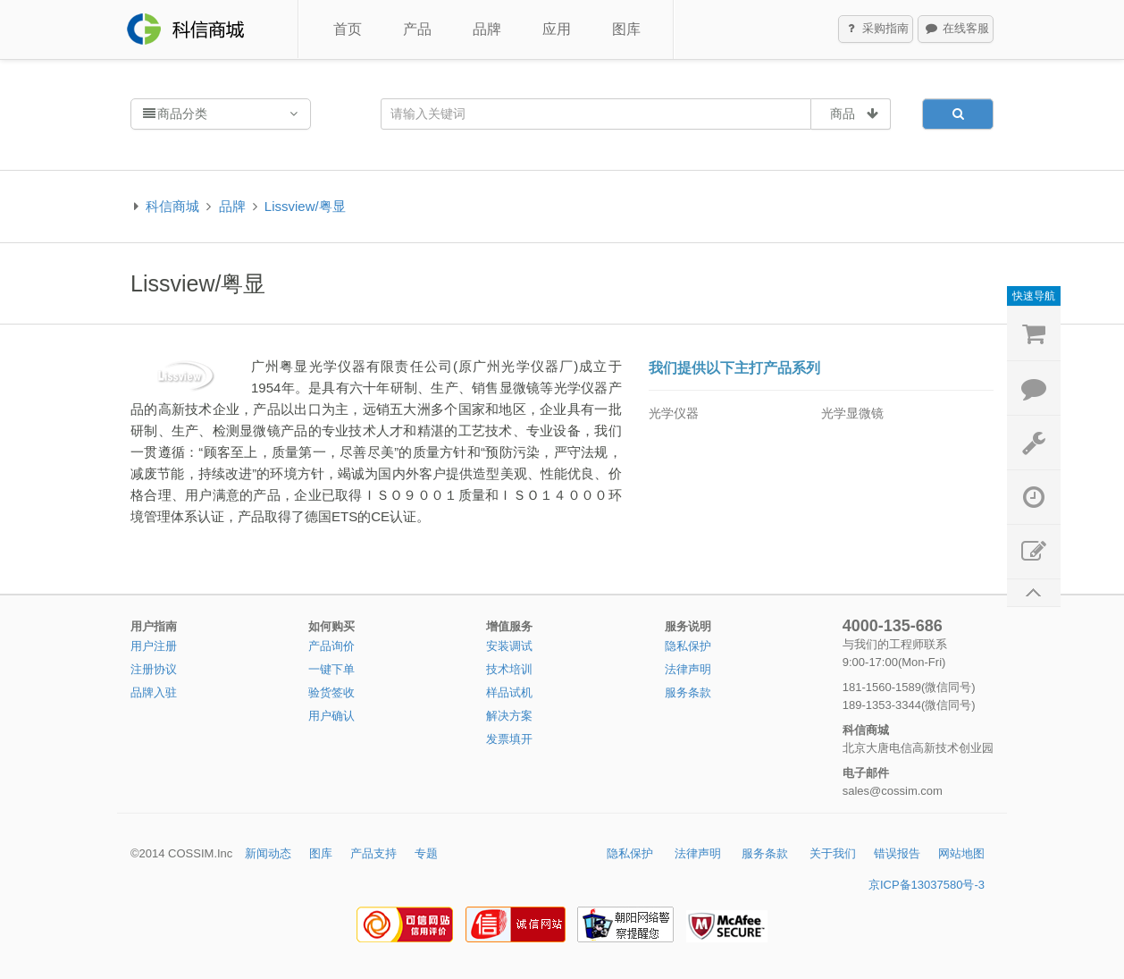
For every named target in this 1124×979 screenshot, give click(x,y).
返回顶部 (1034, 593)
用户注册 (153, 646)
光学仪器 (674, 413)
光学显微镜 (852, 413)
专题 (426, 853)
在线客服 (956, 29)
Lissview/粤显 (305, 206)
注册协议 (153, 669)
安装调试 (509, 646)
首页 (347, 29)
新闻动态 (268, 853)
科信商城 (172, 206)
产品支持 (373, 853)
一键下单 (331, 669)
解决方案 (509, 715)
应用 (556, 29)
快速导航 (1033, 296)
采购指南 (876, 29)
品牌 (487, 29)
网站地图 (961, 853)
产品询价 (331, 646)
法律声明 (688, 669)
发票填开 (509, 739)
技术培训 (509, 669)
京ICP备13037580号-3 (926, 884)
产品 (417, 29)
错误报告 (897, 853)
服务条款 (688, 692)
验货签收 (331, 692)
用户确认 (331, 715)
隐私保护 (688, 646)
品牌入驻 (153, 692)
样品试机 (509, 692)
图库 (626, 29)
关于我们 (832, 853)
